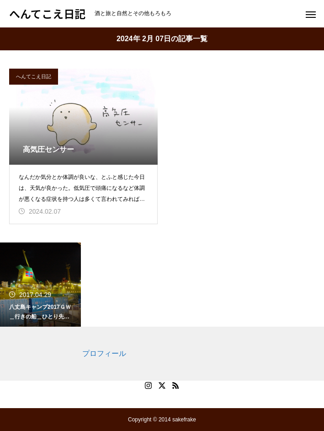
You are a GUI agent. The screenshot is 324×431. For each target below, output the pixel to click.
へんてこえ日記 (33, 76)
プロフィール (104, 353)
